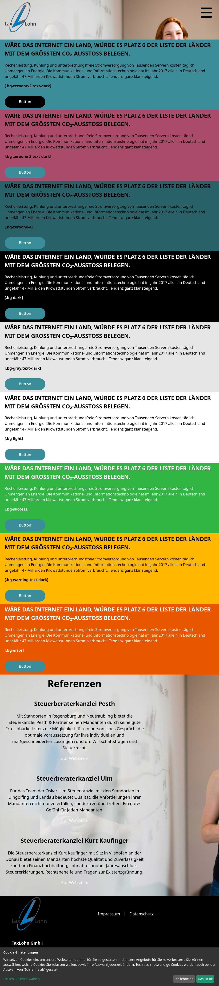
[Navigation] (206, 12)
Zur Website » (74, 758)
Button (25, 101)
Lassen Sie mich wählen (21, 979)
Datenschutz (142, 914)
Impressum (109, 914)
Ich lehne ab (184, 979)
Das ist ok (205, 979)
